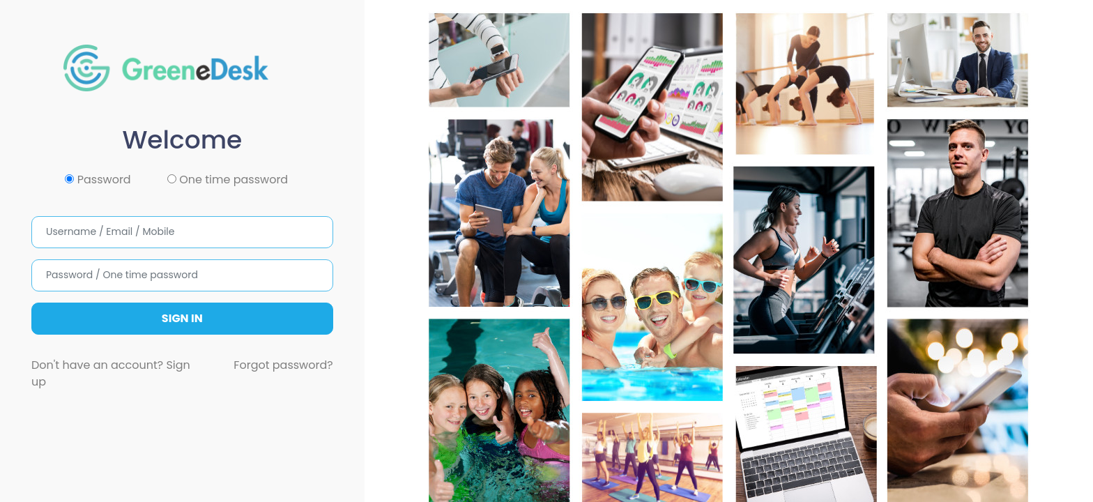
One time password (227, 180)
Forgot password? (283, 365)
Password (97, 180)
